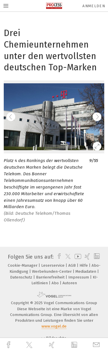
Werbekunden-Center (52, 271)
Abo (56, 283)
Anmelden (93, 5)
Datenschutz (21, 277)
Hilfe (84, 265)
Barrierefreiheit (51, 277)
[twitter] (30, 345)
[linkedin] (75, 345)
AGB (72, 265)
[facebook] (9, 344)
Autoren (69, 283)
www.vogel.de (54, 326)
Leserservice (53, 265)
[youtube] (77, 257)
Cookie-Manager (23, 265)
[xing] (52, 345)
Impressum (79, 277)
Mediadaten (86, 271)
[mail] (97, 344)
